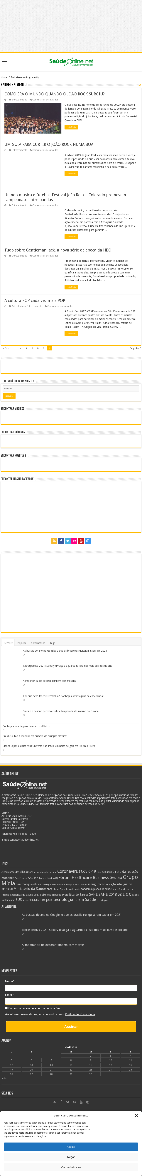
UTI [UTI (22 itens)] (98, 900)
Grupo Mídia (73, 795)
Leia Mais (71, 127)
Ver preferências (71, 1167)
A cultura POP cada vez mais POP (34, 300)
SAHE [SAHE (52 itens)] (93, 894)
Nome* (9, 981)
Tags (52, 643)
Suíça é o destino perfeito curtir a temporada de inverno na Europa (61, 711)
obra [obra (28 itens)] (49, 888)
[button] (136, 1115)
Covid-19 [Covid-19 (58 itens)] (88, 871)
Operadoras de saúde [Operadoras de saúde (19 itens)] (70, 889)
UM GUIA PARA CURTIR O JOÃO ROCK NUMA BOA (48, 144)
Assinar (71, 1027)
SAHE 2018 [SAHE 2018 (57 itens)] (108, 894)
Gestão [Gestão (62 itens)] (115, 877)
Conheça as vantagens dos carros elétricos (26, 726)
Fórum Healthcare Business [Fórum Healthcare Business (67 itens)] (84, 877)
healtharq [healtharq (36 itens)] (22, 884)
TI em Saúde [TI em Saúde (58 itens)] (85, 899)
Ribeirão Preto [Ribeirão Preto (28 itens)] (60, 894)
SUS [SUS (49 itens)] (19, 900)
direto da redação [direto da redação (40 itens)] (125, 872)
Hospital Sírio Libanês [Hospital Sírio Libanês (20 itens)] (76, 884)
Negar (71, 1157)
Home (4, 77)
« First (6, 348)
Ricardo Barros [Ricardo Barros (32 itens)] (78, 894)
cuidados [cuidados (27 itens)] (107, 871)
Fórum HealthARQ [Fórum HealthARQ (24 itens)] (48, 878)
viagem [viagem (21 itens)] (104, 900)
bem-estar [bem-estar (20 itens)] (51, 872)
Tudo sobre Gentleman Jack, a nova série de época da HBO (57, 250)
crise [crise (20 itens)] (99, 872)
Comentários (38, 643)
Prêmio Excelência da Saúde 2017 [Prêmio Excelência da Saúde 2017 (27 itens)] (20, 894)
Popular (21, 643)
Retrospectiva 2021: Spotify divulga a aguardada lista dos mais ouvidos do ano (67, 665)
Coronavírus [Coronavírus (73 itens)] (68, 871)
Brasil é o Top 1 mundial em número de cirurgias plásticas (35, 736)
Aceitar (71, 1146)
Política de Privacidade (80, 1014)
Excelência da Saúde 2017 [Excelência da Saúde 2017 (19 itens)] (26, 878)
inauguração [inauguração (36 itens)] (96, 884)
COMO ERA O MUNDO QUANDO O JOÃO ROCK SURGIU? (54, 94)
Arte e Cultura (19, 306)
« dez (4, 1078)
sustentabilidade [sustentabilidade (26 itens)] (32, 899)
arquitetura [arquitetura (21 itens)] (40, 872)
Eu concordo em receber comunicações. (33, 1008)
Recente (8, 643)
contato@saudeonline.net (24, 839)
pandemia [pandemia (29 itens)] (87, 889)
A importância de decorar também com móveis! (49, 680)
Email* (9, 994)
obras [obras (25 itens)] (56, 889)
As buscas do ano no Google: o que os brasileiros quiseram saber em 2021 (65, 650)
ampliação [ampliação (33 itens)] (22, 872)
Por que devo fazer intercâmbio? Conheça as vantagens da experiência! (63, 696)
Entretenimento (19, 99)
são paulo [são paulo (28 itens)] (47, 899)
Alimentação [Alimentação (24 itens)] (8, 872)
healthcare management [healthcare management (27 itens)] (43, 884)
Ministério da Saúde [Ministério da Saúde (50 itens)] (29, 889)
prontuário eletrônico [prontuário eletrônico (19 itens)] (122, 889)
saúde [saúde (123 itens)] (124, 894)
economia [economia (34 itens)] (7, 878)
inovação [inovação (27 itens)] (111, 884)
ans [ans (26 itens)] (31, 871)
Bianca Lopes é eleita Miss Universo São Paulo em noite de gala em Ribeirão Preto (49, 745)
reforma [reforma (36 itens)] (45, 894)
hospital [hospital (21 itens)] (61, 884)
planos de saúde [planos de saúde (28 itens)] (102, 888)
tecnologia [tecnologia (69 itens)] (63, 899)
